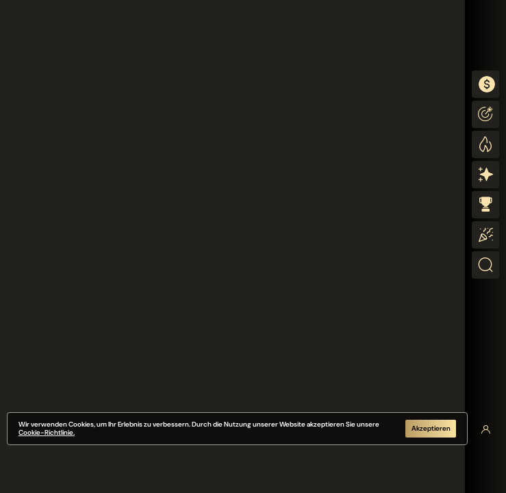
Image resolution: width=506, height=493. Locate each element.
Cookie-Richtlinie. (46, 432)
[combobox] (485, 84)
